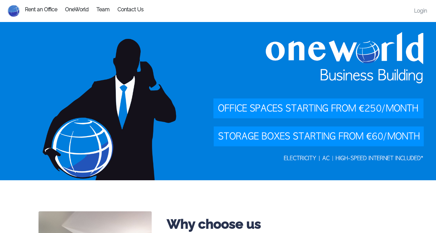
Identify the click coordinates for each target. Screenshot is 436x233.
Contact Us (130, 9)
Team (103, 9)
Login (420, 11)
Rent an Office (41, 9)
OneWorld (77, 9)
